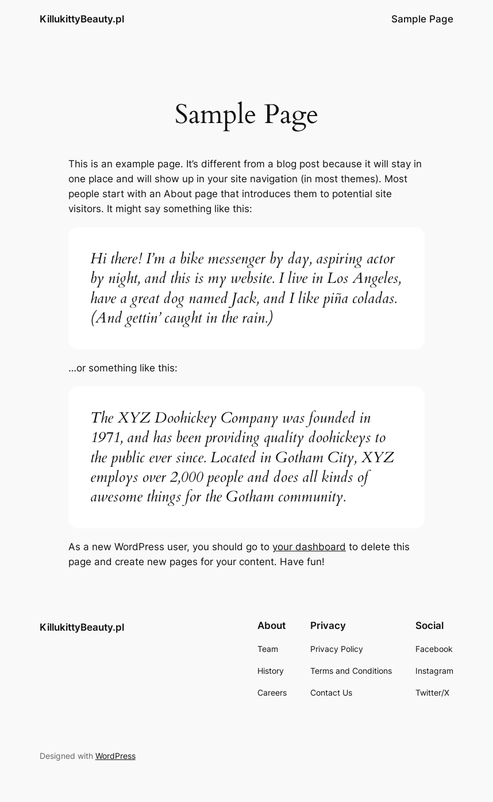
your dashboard (309, 546)
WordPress (115, 756)
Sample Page (422, 19)
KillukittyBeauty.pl (82, 19)
